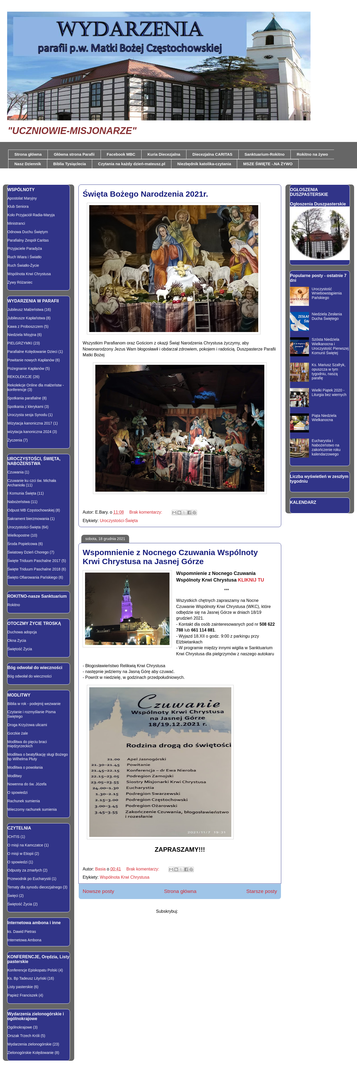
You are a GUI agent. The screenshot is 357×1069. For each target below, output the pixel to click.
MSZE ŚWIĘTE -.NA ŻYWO (268, 164)
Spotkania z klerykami (25, 406)
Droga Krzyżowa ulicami (27, 725)
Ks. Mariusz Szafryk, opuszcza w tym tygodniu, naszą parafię (329, 371)
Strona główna (28, 154)
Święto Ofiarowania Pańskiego (32, 577)
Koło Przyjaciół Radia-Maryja (31, 215)
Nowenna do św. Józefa (26, 784)
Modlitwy (14, 776)
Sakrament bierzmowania (28, 519)
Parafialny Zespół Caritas (28, 240)
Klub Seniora (18, 206)
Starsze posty (261, 891)
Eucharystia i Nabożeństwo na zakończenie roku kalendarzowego (326, 447)
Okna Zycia (16, 640)
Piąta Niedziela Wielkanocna (324, 417)
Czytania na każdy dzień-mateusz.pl (131, 164)
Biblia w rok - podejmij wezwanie (34, 704)
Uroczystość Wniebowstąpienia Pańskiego (327, 293)
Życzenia (14, 440)
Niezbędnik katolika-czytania (204, 164)
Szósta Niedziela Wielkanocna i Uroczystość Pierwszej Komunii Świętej (330, 346)
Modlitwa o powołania (25, 767)
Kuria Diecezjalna (163, 154)
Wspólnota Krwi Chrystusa (124, 877)
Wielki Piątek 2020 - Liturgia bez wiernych (329, 392)
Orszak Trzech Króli (23, 1036)
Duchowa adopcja (22, 632)
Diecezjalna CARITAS (212, 154)
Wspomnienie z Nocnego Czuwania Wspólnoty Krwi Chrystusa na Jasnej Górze (170, 557)
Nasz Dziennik (28, 164)
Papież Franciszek (22, 995)
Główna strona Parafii (74, 154)
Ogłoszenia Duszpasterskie (318, 203)
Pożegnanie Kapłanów (25, 368)
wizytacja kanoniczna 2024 (29, 432)
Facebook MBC (121, 154)
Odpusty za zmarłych (24, 870)
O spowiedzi (17, 792)
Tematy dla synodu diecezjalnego (34, 887)
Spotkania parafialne (24, 398)
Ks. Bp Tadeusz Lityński (26, 978)
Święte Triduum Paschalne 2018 (33, 569)
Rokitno (13, 605)
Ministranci (16, 223)
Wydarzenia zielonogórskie (29, 1044)
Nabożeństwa (18, 502)
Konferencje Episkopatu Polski (32, 970)
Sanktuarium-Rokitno (265, 154)
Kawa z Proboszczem (25, 326)
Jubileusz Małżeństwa (25, 309)
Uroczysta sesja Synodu (27, 415)
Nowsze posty (98, 891)
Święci (12, 895)
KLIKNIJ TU (251, 580)
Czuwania (15, 472)
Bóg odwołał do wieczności (29, 676)
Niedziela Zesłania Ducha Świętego (327, 316)
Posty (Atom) (191, 911)
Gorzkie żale (17, 733)
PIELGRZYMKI (19, 343)
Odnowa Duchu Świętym (27, 232)
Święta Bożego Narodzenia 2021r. (145, 194)
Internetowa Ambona (24, 940)
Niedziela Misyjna (21, 335)
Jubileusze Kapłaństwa (26, 318)
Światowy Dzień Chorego (28, 552)
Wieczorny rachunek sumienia (32, 809)
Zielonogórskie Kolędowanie (30, 1052)
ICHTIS (13, 837)
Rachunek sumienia (23, 801)
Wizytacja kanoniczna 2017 (29, 423)
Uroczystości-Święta (119, 520)
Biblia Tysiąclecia (69, 164)
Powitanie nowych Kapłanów (30, 360)
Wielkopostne (18, 535)
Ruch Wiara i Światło (24, 257)
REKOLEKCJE (19, 377)
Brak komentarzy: (146, 512)
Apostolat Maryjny (22, 198)
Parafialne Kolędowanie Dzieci (32, 351)
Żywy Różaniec (19, 282)
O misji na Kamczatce (25, 845)
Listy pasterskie (20, 987)
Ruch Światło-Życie (23, 265)
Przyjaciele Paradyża (24, 248)
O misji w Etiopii (20, 853)
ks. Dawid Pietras (21, 931)
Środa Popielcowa (22, 544)
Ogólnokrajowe (19, 1027)
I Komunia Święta (21, 493)
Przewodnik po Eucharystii (29, 879)
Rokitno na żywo (312, 154)
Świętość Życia (19, 649)
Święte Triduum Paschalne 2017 (33, 561)
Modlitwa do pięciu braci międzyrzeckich (27, 744)
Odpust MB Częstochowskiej (30, 510)
